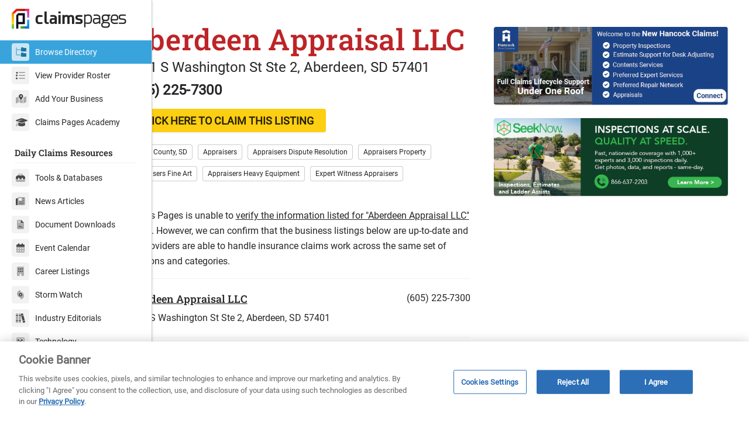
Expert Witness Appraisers (397, 216)
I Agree (656, 381)
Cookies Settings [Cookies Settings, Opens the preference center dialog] (489, 381)
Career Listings (51, 271)
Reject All (573, 381)
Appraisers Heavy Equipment (294, 216)
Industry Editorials (56, 318)
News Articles (48, 201)
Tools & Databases (57, 178)
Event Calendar (51, 248)
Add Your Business (57, 99)
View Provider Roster (61, 75)
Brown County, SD (200, 195)
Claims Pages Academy (66, 122)
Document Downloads (63, 224)
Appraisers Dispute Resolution (340, 195)
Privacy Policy (61, 401)
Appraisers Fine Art (202, 216)
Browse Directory (54, 52)
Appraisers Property (435, 195)
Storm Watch (47, 294)
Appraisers (260, 195)
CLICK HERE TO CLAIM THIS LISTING (266, 163)
